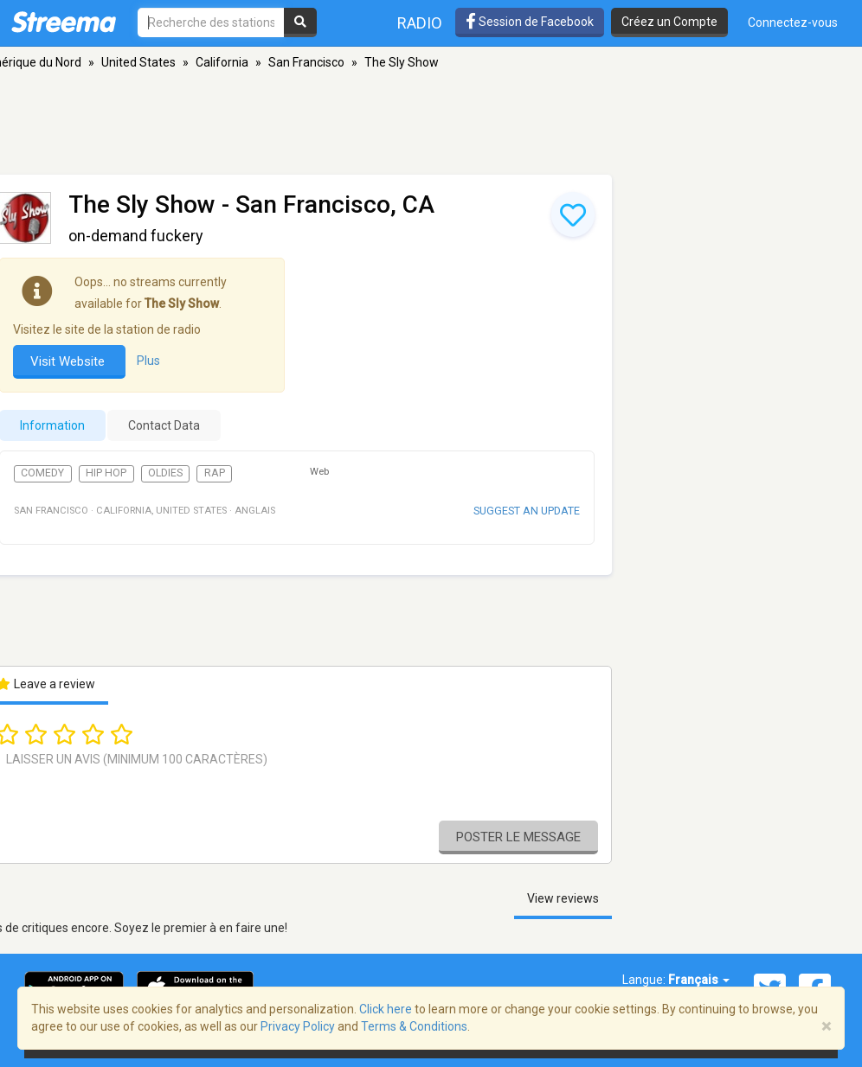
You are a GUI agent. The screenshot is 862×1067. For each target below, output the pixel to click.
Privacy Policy (298, 1026)
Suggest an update (526, 510)
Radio (419, 23)
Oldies (165, 473)
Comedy (42, 473)
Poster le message (518, 837)
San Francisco (306, 62)
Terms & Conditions (414, 1026)
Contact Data (164, 425)
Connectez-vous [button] (793, 22)
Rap (214, 473)
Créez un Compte (669, 22)
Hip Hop (106, 473)
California (222, 62)
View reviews (563, 898)
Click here (385, 1009)
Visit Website (69, 361)
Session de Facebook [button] (530, 22)
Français (699, 980)
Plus (148, 360)
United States (138, 62)
